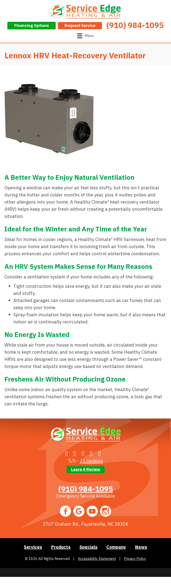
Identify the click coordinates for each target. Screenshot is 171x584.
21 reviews (91, 460)
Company (116, 547)
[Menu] (85, 36)
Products (61, 547)
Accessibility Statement (97, 558)
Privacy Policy (135, 558)
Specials (88, 547)
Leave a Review (85, 469)
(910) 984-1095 (85, 489)
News (141, 547)
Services (33, 547)
